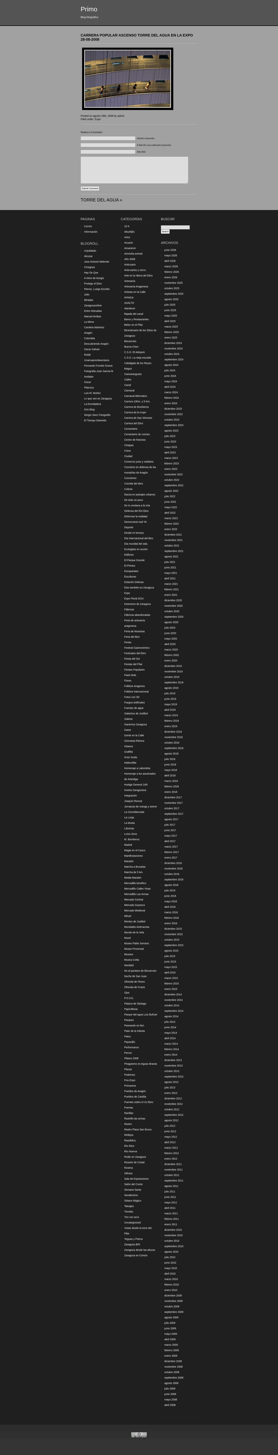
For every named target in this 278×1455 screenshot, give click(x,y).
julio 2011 (169, 1191)
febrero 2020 (171, 655)
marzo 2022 (171, 518)
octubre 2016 (171, 874)
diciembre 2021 (173, 534)
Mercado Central (133, 899)
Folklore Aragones (134, 686)
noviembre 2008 (173, 1366)
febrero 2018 (171, 786)
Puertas (128, 1107)
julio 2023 (169, 436)
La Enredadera (92, 404)
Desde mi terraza (134, 532)
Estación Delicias (134, 582)
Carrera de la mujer (135, 412)
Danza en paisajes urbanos (139, 494)
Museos (128, 954)
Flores (127, 680)
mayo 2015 (170, 967)
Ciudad (128, 456)
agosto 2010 (171, 1251)
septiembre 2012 (173, 1114)
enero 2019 (170, 726)
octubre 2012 (171, 1109)
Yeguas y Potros (133, 1238)
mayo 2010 (170, 1268)
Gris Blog (89, 409)
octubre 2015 (171, 939)
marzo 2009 (171, 1344)
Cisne (127, 450)
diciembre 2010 (173, 1229)
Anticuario (130, 264)
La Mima (89, 321)
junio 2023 (170, 441)
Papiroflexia (131, 1009)
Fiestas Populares (134, 669)
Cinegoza (89, 267)
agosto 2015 (171, 950)
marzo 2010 (171, 1279)
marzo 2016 (171, 912)
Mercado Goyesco (134, 905)
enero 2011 (170, 1224)
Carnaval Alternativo (135, 395)
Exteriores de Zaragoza (137, 604)
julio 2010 (169, 1257)
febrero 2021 (171, 589)
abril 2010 (170, 1273)
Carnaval (129, 390)
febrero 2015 (171, 983)
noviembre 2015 (173, 934)
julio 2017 (169, 824)
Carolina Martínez (94, 327)
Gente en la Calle (134, 735)
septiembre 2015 (173, 945)
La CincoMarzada (134, 812)
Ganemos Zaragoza (135, 724)
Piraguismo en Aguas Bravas (140, 1063)
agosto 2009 (171, 1317)
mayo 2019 (170, 704)
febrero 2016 (171, 917)
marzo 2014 (171, 1043)
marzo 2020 (171, 649)
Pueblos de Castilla (135, 1096)
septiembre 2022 (173, 485)
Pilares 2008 (131, 1058)
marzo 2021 (171, 583)
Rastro (128, 1124)
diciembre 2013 (173, 1060)
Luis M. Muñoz (92, 393)
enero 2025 (170, 337)
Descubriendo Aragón (96, 343)
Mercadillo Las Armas (136, 894)
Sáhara (128, 1173)
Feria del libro (132, 636)
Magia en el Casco (134, 850)
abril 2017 (170, 841)
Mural (127, 937)
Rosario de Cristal (134, 1162)
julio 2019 (169, 693)
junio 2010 (170, 1262)
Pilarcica (89, 387)
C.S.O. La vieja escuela (137, 357)
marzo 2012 (171, 1147)
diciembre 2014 (173, 994)
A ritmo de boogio (94, 278)
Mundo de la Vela (134, 932)
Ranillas (128, 1113)
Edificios (129, 554)
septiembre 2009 (173, 1311)
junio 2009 (170, 1328)
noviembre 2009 (173, 1301)
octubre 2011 (171, 1175)
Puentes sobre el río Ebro (138, 1102)
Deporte (128, 527)
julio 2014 (169, 1021)
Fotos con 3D (131, 697)
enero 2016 (170, 923)
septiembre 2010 (173, 1246)
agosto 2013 (171, 1082)
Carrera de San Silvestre (138, 417)
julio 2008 (169, 1388)
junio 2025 (170, 310)
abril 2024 (170, 386)
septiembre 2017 (173, 813)
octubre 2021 (171, 545)
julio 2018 (169, 759)
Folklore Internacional (136, 691)
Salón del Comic (133, 1184)
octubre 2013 (171, 1071)
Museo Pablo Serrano (136, 943)
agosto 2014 (171, 1016)
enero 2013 (170, 1093)
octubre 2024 (171, 354)
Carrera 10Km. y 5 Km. (137, 401)
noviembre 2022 (173, 474)
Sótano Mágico (132, 1200)
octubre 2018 (171, 742)
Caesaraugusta (133, 374)
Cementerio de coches (137, 434)
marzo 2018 (171, 781)
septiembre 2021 (173, 551)
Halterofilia (130, 762)
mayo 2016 (170, 901)
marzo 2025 (171, 326)
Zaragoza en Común (136, 1255)
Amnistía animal (133, 253)
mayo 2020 (170, 638)
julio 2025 (169, 304)
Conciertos (130, 478)
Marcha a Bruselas (135, 866)
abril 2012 (170, 1142)
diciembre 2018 (173, 731)
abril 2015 (170, 972)
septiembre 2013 (173, 1076)
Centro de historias (135, 439)
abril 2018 (170, 775)
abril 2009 (170, 1339)
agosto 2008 (171, 1383)
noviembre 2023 (173, 414)
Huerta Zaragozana (135, 790)
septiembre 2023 (173, 425)
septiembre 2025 (173, 293)
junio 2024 (170, 375)
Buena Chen (131, 346)
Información (90, 231)
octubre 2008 (171, 1372)
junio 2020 (170, 633)
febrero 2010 (171, 1284)
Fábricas (129, 609)
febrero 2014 (171, 1049)
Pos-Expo (129, 1080)
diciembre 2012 (173, 1098)
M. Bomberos (131, 839)
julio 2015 (169, 956)
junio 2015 (170, 961)
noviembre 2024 (173, 348)
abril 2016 (170, 906)
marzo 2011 (171, 1213)
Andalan (88, 376)
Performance (131, 1047)
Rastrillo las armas (134, 1118)
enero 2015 (170, 989)
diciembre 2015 (173, 928)
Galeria (128, 718)
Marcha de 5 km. (133, 872)
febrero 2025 (171, 332)
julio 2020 (169, 627)
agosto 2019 (171, 687)
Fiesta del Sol (132, 658)
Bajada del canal (133, 313)
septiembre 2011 (173, 1180)
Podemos (129, 1074)
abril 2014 (170, 1038)
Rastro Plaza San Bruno (138, 1129)
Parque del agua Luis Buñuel (140, 1014)
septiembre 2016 (173, 879)
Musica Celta (131, 959)
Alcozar (88, 256)
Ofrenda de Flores (134, 981)
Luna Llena (130, 833)
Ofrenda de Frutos (134, 987)
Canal (127, 385)
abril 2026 (170, 260)
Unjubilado (90, 250)
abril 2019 (170, 709)
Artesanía (129, 281)
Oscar (87, 382)
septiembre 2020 (173, 616)
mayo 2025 (170, 315)
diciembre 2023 (173, 408)
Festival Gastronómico (137, 647)
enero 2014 (170, 1054)
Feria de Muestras (134, 631)
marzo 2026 (171, 266)
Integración (130, 795)
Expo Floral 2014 (134, 598)
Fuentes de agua (133, 708)
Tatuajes (129, 1206)
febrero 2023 (171, 463)
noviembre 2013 (173, 1065)
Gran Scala (130, 757)
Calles (127, 379)
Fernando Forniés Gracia (98, 365)
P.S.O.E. (129, 998)
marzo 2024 (171, 392)
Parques (129, 1020)
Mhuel (127, 916)
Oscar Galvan (92, 349)
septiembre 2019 (173, 682)
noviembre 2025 (173, 282)
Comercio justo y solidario (138, 461)
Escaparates (131, 571)
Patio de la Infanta (134, 1030)
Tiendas (128, 1211)
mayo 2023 (170, 447)
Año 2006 (129, 259)
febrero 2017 (171, 852)
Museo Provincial (134, 948)
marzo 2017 (171, 846)
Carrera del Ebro (133, 423)
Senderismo (131, 1195)
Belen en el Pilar (133, 324)
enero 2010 (170, 1290)
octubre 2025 (171, 288)
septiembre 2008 (173, 1377)
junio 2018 (170, 764)
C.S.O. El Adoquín (134, 352)
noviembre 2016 (173, 868)
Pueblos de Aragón (135, 1091)
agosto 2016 (171, 885)
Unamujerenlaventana (96, 360)
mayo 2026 (170, 255)
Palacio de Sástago (135, 1003)
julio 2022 (169, 496)
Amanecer (130, 248)
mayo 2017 (170, 835)
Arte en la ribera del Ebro (138, 275)
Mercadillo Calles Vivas (137, 888)
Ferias (127, 642)
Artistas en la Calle (135, 291)
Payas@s (129, 1041)
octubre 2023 (171, 419)
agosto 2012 (171, 1120)
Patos (127, 1036)
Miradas (88, 300)
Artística (129, 297)
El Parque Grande (134, 560)
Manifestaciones (133, 855)
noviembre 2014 (173, 999)
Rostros (128, 1167)
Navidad (129, 965)
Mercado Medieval (134, 910)
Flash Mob (130, 675)
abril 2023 (170, 452)
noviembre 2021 (173, 540)
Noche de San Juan (135, 976)
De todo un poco (133, 500)
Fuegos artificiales (134, 702)
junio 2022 (170, 501)
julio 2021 (169, 562)
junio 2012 (170, 1131)
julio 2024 (169, 370)
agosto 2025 (171, 299)
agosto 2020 (171, 622)
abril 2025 (170, 321)
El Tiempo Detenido (95, 420)
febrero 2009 (171, 1350)
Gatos (127, 729)
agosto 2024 (171, 364)
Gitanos (128, 746)
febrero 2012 (171, 1153)
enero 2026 (170, 277)
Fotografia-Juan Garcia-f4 (98, 371)
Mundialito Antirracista (136, 926)
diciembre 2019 (173, 666)
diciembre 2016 (173, 863)
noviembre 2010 (173, 1235)
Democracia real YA (135, 521)
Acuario (128, 242)
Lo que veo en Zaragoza (98, 398)
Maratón (129, 861)
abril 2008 (170, 1405)
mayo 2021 (170, 572)
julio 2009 (169, 1322)
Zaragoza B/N (132, 1244)
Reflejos (129, 1134)
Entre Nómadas (93, 310)
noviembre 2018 (173, 737)
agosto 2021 (171, 556)
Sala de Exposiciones (136, 1178)
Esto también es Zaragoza (139, 587)
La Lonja (129, 817)
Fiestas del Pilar (133, 664)
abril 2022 (170, 512)
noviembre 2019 (173, 671)
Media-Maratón (132, 877)
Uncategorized (132, 1222)
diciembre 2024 (173, 343)
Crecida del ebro (133, 483)
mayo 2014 (170, 1032)
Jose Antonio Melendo (96, 261)
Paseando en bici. (134, 1025)
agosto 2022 (171, 490)
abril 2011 (170, 1207)
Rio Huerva (130, 1151)
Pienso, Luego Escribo (97, 289)
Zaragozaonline (93, 305)
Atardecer (129, 308)
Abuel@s (129, 231)
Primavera (130, 1085)
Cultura (128, 489)
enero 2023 (170, 468)
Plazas (128, 1069)
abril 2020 (170, 644)
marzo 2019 (171, 715)
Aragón (88, 332)
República (130, 1140)
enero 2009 (170, 1355)
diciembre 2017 (173, 797)
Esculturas (130, 576)
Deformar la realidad (135, 516)
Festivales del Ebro (135, 653)
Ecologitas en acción (136, 549)
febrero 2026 (171, 271)
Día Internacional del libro (138, 538)
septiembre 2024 (173, 359)
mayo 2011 (170, 1202)
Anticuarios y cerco (135, 270)
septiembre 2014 (173, 1010)
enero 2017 (170, 857)
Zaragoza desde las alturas (139, 1249)
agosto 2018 (171, 753)
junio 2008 (170, 1394)
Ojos (127, 992)
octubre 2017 (171, 808)
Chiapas (129, 445)
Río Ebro (129, 1145)
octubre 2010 (171, 1240)
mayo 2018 (170, 770)
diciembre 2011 (173, 1164)
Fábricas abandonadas (137, 614)
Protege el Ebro (93, 283)
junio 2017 (170, 830)
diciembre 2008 (173, 1361)
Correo (88, 226)
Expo (98, 119)
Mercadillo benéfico (135, 883)
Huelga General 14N (136, 784)
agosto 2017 (171, 819)
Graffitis (128, 751)
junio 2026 (170, 250)
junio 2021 (170, 567)
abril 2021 (170, 578)
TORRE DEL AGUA (100, 199)
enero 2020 (170, 660)
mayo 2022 (170, 507)
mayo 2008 (170, 1399)
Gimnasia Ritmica (134, 740)
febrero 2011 (171, 1218)
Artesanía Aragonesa (136, 286)
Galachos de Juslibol (136, 713)
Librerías (129, 828)
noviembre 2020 (173, 605)
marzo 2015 (171, 978)
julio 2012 (169, 1125)
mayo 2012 (170, 1136)
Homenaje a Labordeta (137, 768)
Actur (127, 237)
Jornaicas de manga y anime (140, 806)
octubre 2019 (171, 676)
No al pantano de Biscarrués (140, 970)
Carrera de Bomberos (136, 406)
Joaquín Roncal (133, 801)
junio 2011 (170, 1197)
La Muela (129, 822)
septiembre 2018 (173, 748)
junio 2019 (170, 698)
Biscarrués (130, 341)
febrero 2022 (171, 523)
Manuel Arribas (92, 316)
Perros (128, 1052)
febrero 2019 (171, 720)
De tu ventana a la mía (137, 505)
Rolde (87, 354)
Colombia (89, 338)
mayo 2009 (170, 1333)
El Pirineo (129, 565)
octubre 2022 (171, 479)
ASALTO (129, 302)
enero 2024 (170, 403)
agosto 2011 (171, 1186)
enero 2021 (170, 594)
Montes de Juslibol (134, 921)
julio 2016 (169, 890)
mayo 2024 (170, 381)
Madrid (128, 844)
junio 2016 (170, 895)
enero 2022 (170, 529)
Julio (86, 294)
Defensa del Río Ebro (136, 510)
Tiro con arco (131, 1217)
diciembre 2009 (173, 1295)
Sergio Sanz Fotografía (97, 414)
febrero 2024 (171, 397)
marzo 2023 (171, 458)
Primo (89, 9)
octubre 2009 (171, 1306)
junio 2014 (170, 1027)
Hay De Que (91, 272)
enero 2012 (170, 1158)
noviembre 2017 (173, 802)
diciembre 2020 (173, 600)
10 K (127, 226)
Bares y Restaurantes (136, 319)
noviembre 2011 (173, 1169)
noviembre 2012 (173, 1103)
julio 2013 (169, 1087)
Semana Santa (132, 1189)
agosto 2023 (171, 430)
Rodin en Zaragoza (135, 1156)
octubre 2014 (171, 1005)
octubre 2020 (171, 611)
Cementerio (130, 428)
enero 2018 (170, 791)
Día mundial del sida (135, 543)
